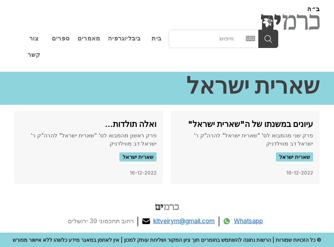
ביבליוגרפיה (124, 38)
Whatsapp (243, 221)
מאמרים (89, 38)
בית (156, 38)
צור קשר (34, 46)
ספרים (61, 38)
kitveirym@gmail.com (178, 221)
